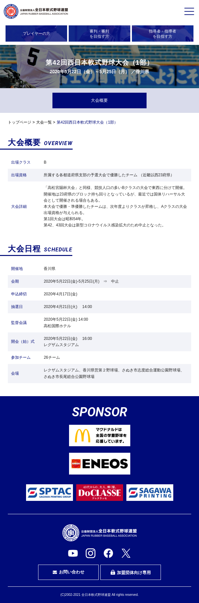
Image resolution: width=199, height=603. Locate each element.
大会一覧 (44, 122)
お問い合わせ (68, 572)
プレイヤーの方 (36, 33)
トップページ (19, 122)
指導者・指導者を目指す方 (162, 34)
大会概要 (99, 100)
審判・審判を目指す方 (99, 34)
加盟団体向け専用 (130, 572)
